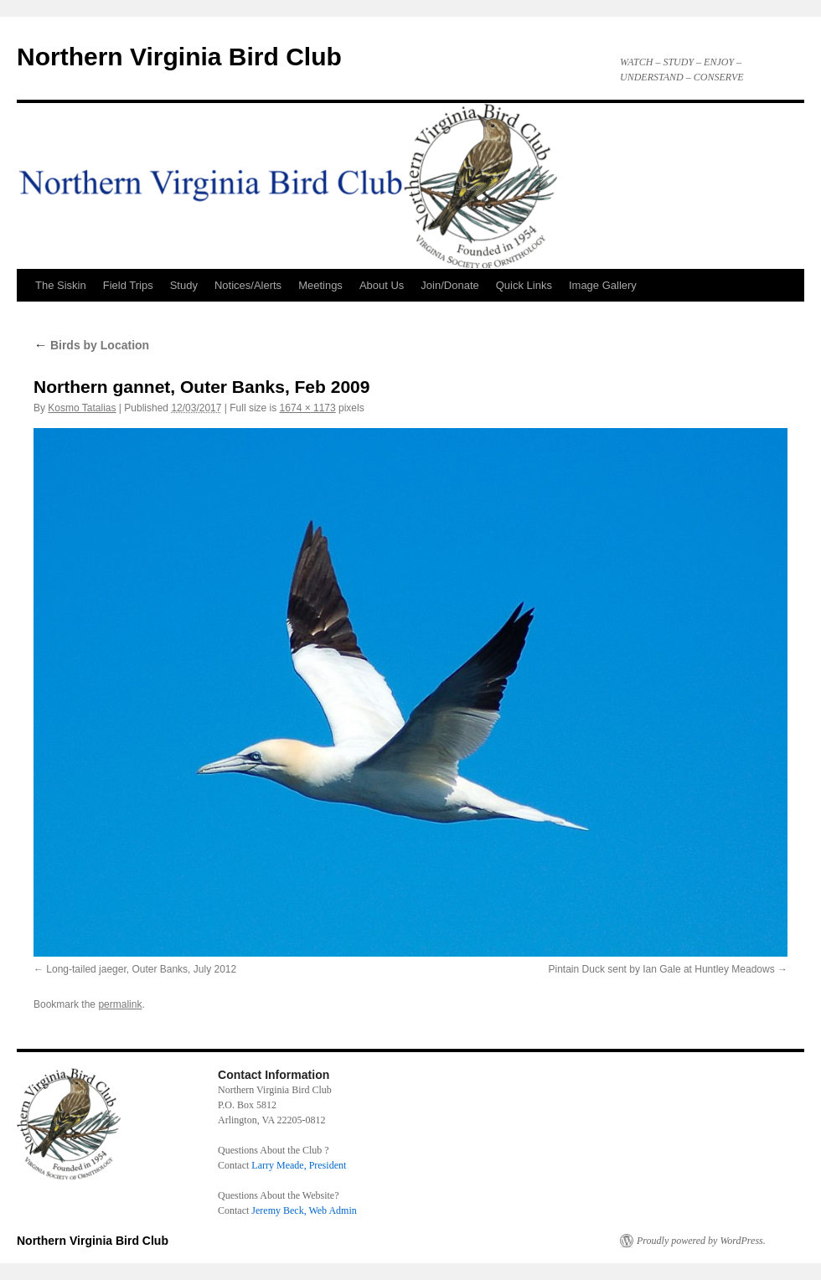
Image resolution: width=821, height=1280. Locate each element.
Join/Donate (449, 285)
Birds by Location (91, 345)
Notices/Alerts (247, 285)
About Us (381, 285)
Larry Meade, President (298, 1165)
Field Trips (128, 285)
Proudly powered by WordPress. (701, 1240)
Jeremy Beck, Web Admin (303, 1210)
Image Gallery (603, 285)
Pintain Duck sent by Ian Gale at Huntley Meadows (662, 969)
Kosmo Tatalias (82, 408)
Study (184, 285)
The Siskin (60, 285)
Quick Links (524, 285)
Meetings (320, 285)
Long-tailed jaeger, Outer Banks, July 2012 (141, 969)
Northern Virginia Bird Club (179, 56)
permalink (120, 1004)
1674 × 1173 (308, 408)
